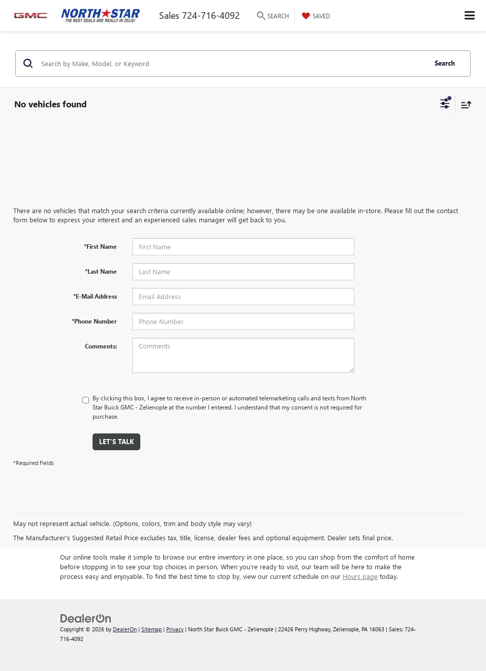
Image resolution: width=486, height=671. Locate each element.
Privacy (175, 629)
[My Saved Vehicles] (314, 15)
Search (445, 63)
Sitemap (151, 629)
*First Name (100, 246)
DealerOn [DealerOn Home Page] (125, 629)
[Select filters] (445, 105)
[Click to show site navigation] (470, 15)
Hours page (360, 576)
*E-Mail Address (95, 296)
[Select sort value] (463, 104)
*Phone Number (94, 321)
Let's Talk (116, 441)
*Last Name (101, 271)
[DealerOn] (86, 617)
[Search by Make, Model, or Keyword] (232, 63)
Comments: (101, 346)
